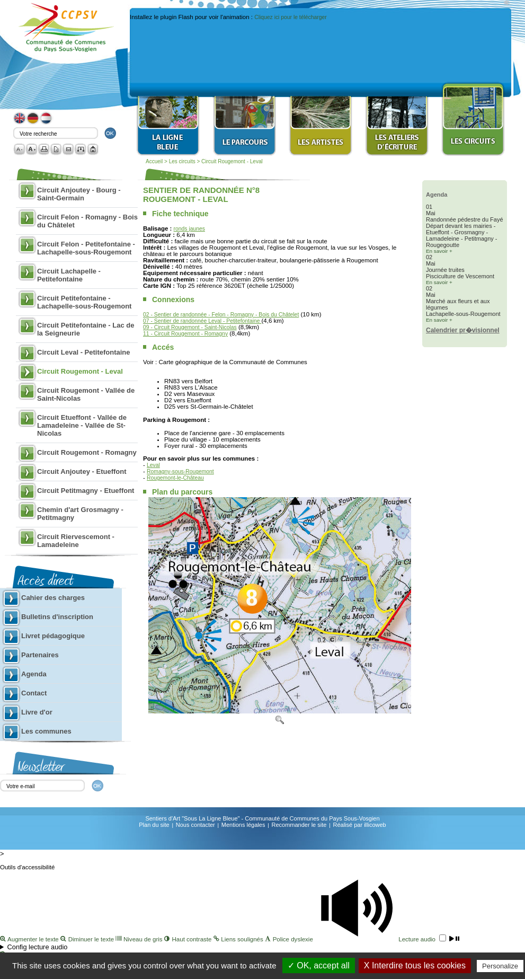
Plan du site (154, 825)
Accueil (154, 161)
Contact (34, 693)
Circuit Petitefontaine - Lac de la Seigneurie (85, 329)
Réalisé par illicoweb (359, 825)
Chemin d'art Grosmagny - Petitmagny (80, 514)
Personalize (500, 966)
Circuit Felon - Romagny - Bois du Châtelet (87, 221)
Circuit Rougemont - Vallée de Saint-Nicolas (86, 394)
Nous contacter (195, 825)
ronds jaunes (189, 229)
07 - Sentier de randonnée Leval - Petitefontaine (202, 321)
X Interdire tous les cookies (415, 965)
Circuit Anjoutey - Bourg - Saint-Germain (79, 194)
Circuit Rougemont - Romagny (87, 452)
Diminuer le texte (87, 939)
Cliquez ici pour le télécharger (290, 17)
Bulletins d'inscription (57, 617)
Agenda (34, 674)
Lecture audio (387, 939)
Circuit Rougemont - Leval (232, 161)
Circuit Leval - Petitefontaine (83, 352)
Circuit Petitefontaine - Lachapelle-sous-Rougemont (84, 302)
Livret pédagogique (53, 636)
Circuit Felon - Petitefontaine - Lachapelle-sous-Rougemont (86, 248)
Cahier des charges (53, 598)
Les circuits (183, 161)
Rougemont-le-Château (175, 478)
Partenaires (40, 655)
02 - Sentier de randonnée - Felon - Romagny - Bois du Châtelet (221, 314)
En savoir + (439, 251)
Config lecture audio (37, 947)
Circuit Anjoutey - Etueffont (82, 471)
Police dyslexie (290, 939)
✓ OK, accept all (319, 965)
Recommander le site (298, 825)
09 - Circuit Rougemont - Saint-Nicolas (190, 327)
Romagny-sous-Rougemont (180, 471)
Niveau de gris (139, 939)
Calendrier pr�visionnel (463, 330)
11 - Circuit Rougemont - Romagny (185, 334)
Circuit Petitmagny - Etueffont (85, 491)
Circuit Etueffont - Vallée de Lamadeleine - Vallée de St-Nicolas (82, 425)
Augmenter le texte (30, 939)
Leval (153, 465)
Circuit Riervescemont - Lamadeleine (75, 541)
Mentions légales (243, 825)
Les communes (46, 731)
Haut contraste (188, 939)
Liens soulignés (239, 939)
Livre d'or (36, 712)
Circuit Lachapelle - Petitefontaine (69, 275)
